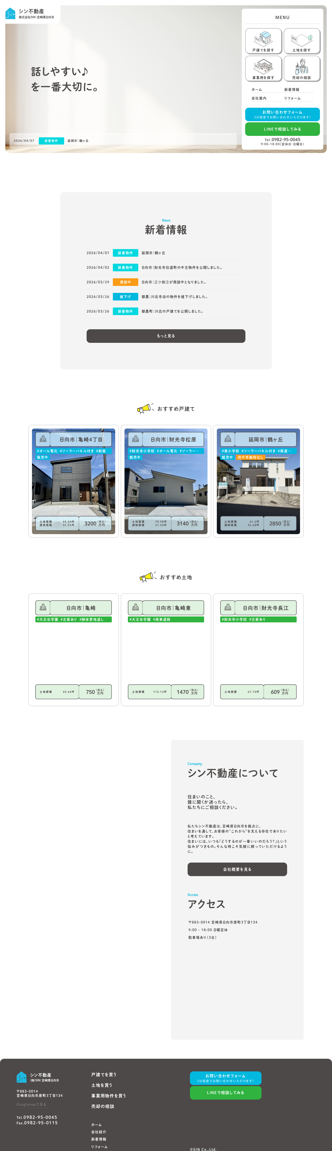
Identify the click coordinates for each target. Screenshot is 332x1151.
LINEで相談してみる (283, 129)
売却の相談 (103, 1106)
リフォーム (99, 1146)
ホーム (96, 1124)
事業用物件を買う (108, 1096)
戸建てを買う (104, 1074)
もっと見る (166, 336)
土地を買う (102, 1085)
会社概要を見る (237, 869)
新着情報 (99, 1139)
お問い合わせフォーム (282, 115)
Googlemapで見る (31, 1104)
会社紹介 (99, 1132)
